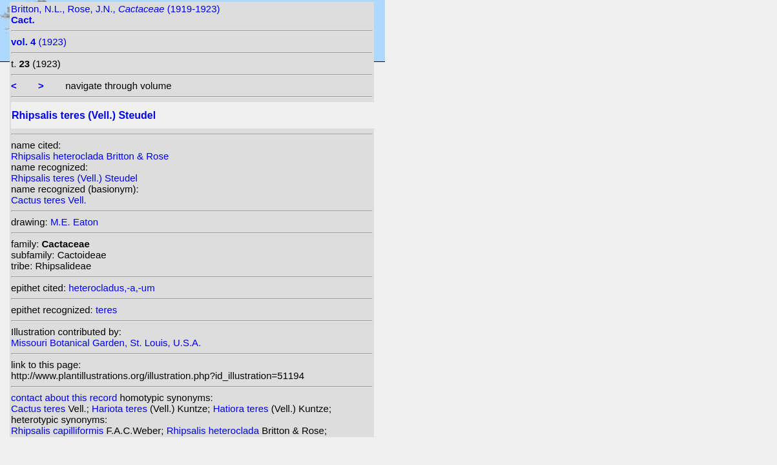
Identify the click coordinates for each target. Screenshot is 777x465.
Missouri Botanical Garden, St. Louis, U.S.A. (106, 342)
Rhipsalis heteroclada (214, 430)
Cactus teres (39, 408)
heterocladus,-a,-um (111, 287)
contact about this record (64, 397)
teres (106, 309)
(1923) (39, 41)
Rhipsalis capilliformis (59, 430)
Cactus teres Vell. (49, 199)
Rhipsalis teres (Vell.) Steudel (74, 177)
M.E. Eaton (74, 221)
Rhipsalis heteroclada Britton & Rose (90, 155)
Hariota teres (121, 408)
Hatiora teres (242, 408)
